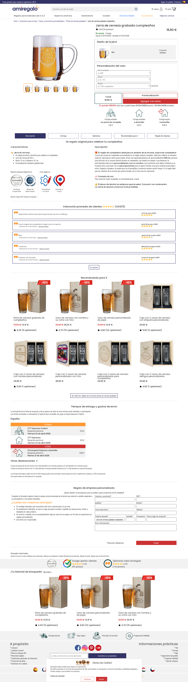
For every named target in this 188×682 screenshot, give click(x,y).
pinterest (91, 648)
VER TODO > (47, 572)
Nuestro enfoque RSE (17, 197)
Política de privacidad (57, 676)
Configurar (87, 679)
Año (113, 52)
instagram (85, 648)
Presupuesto (140, 516)
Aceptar (101, 679)
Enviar (156, 543)
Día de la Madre (127, 15)
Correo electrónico (101, 509)
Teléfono (139, 509)
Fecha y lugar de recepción (156, 516)
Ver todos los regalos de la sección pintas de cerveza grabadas (94, 395)
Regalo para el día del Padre (100, 556)
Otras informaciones (102, 523)
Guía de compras (172, 661)
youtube (98, 648)
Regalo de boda (85, 556)
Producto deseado (101, 516)
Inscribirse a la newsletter (107, 655)
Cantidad (129, 516)
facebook (78, 648)
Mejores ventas (167, 15)
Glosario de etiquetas (30, 197)
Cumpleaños (147, 15)
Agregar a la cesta (150, 101)
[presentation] (135, 536)
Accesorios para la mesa (18, 556)
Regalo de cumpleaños (51, 556)
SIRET (138, 496)
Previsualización (150, 95)
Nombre (139, 502)
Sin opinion (94, 267)
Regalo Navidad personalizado (69, 556)
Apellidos (98, 502)
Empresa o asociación (103, 496)
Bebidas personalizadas (35, 556)
